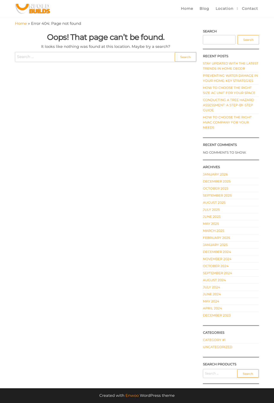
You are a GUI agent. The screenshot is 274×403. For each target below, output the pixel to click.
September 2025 (217, 195)
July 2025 (211, 209)
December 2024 (217, 252)
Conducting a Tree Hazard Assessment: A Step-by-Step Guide (228, 105)
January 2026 (215, 174)
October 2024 (216, 266)
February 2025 (216, 238)
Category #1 (214, 340)
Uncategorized (217, 347)
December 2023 (217, 315)
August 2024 (214, 280)
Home (187, 8)
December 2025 (217, 181)
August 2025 (214, 202)
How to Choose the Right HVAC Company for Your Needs (227, 122)
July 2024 (211, 287)
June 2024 (212, 294)
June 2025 (211, 217)
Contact (250, 8)
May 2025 (211, 224)
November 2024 (217, 259)
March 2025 (213, 231)
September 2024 (217, 273)
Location (224, 8)
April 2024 (212, 308)
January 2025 (215, 245)
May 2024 (211, 301)
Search (210, 31)
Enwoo (132, 395)
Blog (204, 8)
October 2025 (215, 188)
